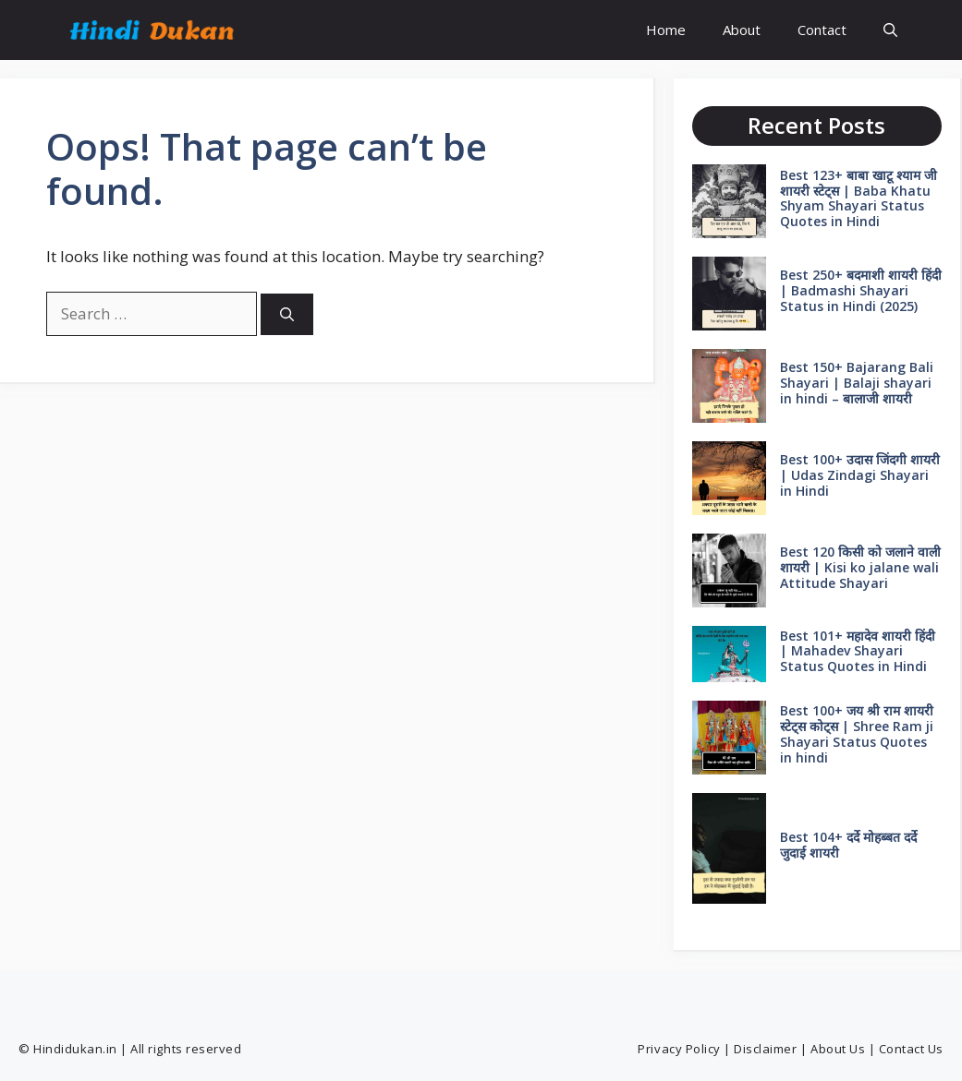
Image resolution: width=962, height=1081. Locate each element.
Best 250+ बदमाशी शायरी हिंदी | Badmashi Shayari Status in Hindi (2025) (861, 290)
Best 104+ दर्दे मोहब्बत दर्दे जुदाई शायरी (848, 844)
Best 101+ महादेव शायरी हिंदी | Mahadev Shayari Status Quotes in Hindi (857, 651)
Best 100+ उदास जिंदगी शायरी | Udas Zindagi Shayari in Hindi (860, 474)
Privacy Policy (679, 1048)
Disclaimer (765, 1048)
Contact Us (911, 1048)
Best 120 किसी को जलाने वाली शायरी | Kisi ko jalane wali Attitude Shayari (860, 567)
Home (666, 29)
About (742, 29)
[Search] (287, 314)
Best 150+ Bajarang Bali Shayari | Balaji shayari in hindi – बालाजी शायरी (856, 382)
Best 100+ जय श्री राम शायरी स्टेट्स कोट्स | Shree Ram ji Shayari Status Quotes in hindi (856, 733)
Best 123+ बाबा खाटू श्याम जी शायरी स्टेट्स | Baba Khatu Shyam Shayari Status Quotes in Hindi (858, 198)
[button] (890, 30)
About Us (837, 1048)
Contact (822, 29)
